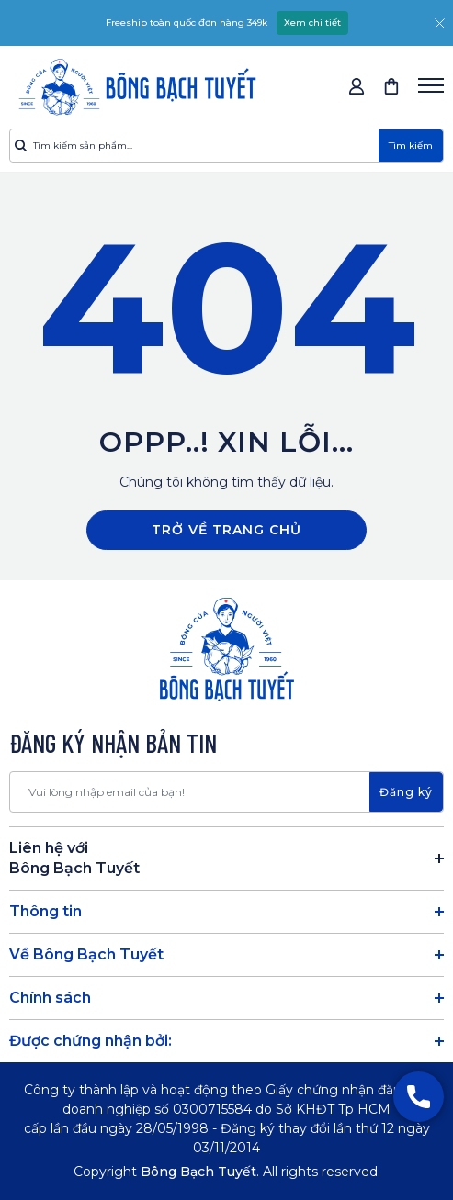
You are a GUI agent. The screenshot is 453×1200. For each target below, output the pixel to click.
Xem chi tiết (312, 22)
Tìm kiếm (411, 145)
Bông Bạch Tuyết (198, 1171)
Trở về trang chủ (226, 529)
